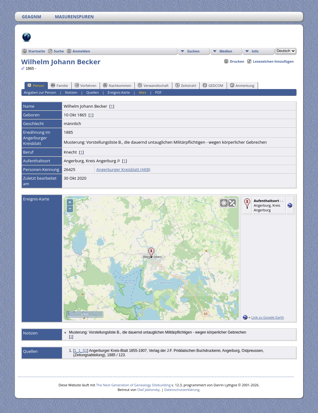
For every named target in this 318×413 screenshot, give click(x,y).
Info (255, 51)
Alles (142, 92)
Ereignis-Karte (119, 92)
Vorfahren (86, 85)
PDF (158, 92)
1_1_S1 (80, 350)
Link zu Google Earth (267, 317)
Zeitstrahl (185, 85)
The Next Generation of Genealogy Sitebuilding (133, 385)
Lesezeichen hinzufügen (273, 61)
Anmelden (81, 51)
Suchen (193, 51)
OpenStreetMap (202, 317)
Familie (59, 85)
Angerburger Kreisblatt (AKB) (123, 169)
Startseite (36, 51)
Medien (226, 51)
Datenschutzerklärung (181, 389)
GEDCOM (213, 85)
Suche (59, 51)
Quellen (92, 92)
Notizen (71, 92)
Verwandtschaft (153, 85)
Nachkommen (117, 85)
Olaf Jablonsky (148, 389)
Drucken (237, 61)
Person (35, 85)
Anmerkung (242, 85)
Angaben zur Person (40, 92)
